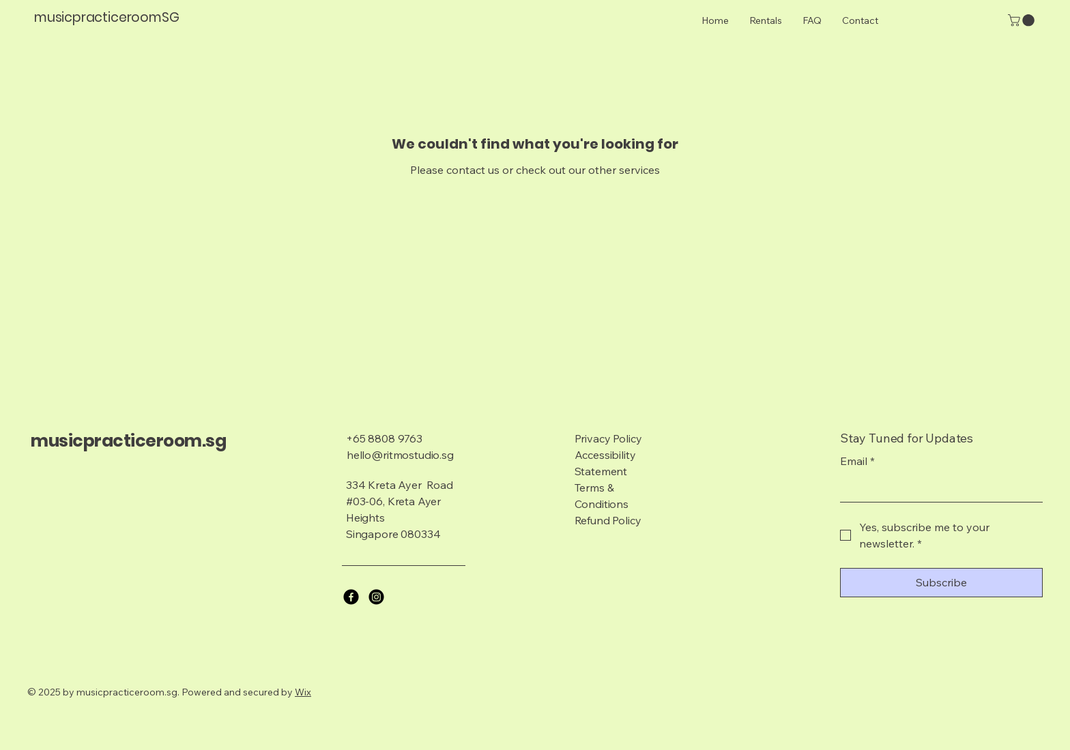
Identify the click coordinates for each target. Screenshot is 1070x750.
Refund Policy (608, 520)
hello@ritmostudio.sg (400, 455)
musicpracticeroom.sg (128, 441)
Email (857, 461)
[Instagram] (376, 597)
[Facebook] (351, 597)
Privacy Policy (608, 438)
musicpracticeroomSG (106, 17)
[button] (1022, 20)
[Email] (937, 488)
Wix (303, 692)
